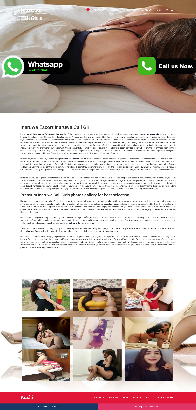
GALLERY (114, 10)
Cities (169, 10)
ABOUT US (99, 10)
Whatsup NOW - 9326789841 (147, 407)
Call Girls (31, 18)
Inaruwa (30, 10)
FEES (125, 397)
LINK (159, 10)
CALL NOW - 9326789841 (49, 407)
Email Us (147, 10)
